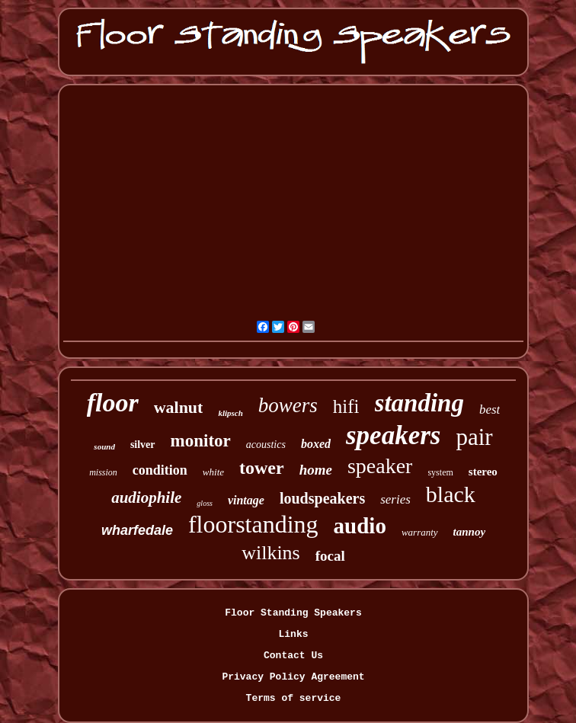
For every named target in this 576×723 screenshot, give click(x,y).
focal (330, 556)
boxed (316, 443)
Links (293, 634)
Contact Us (293, 655)
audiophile (146, 497)
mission (103, 472)
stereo (483, 471)
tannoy (469, 532)
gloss (205, 503)
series (395, 499)
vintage (246, 500)
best (489, 409)
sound (104, 446)
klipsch (230, 412)
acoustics (266, 444)
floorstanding (253, 524)
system (440, 472)
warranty (420, 532)
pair (474, 437)
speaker (380, 466)
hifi (346, 406)
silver (142, 444)
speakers (393, 435)
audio (360, 525)
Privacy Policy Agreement (293, 677)
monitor (201, 440)
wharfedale (137, 530)
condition (160, 470)
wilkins (271, 553)
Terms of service (293, 698)
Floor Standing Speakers (293, 613)
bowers (288, 405)
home (315, 470)
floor (113, 403)
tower (261, 468)
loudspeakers (322, 498)
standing (419, 403)
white (213, 472)
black (450, 494)
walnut (178, 407)
